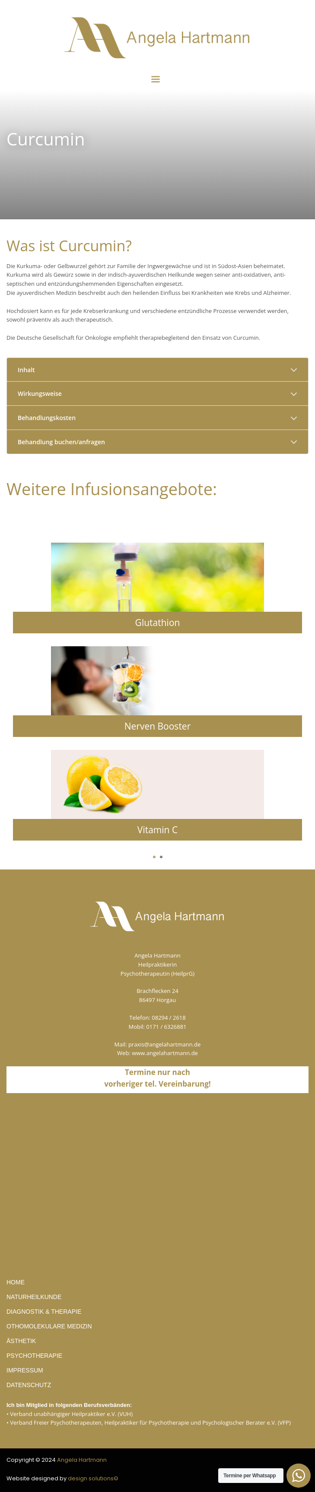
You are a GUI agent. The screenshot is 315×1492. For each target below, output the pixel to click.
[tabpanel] (157, 698)
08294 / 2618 (168, 1017)
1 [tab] (154, 856)
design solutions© (93, 1478)
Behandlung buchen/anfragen (61, 442)
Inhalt (26, 370)
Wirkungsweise (40, 393)
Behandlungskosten (47, 418)
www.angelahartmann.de (165, 1053)
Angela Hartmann (82, 1460)
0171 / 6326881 (166, 1026)
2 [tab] (161, 856)
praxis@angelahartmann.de (164, 1044)
